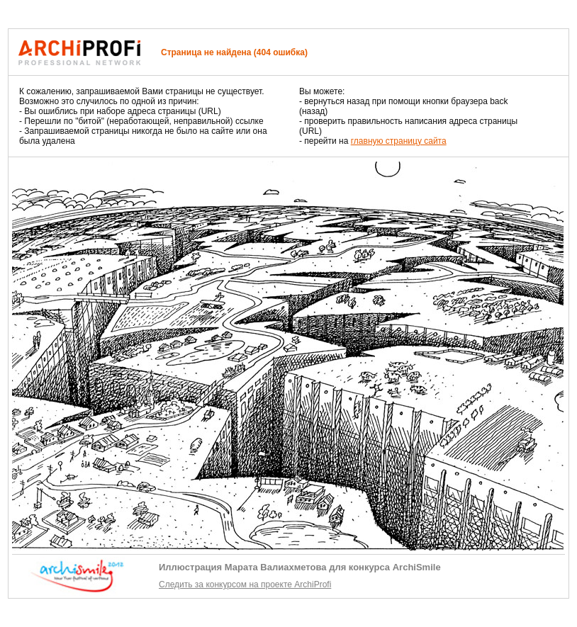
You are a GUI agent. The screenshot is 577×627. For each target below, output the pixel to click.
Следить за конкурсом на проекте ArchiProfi (245, 584)
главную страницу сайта (399, 141)
